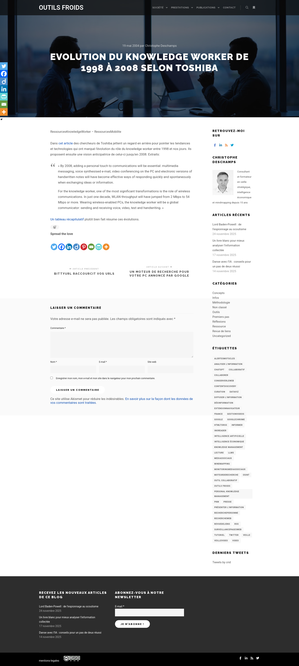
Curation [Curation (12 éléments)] (219, 392)
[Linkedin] (69, 243)
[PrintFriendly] (98, 243)
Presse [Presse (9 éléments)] (227, 502)
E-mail (103, 362)
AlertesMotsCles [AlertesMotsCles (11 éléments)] (224, 359)
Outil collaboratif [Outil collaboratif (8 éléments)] (225, 480)
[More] (106, 243)
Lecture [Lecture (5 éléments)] (219, 453)
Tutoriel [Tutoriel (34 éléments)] (219, 535)
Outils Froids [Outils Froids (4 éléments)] (222, 486)
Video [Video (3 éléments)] (235, 541)
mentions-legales (49, 660)
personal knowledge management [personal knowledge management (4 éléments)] (226, 493)
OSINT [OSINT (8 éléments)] (246, 475)
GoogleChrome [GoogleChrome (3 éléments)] (236, 419)
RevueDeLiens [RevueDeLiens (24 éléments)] (222, 524)
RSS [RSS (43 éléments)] (237, 524)
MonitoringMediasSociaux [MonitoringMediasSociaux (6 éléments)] (230, 469)
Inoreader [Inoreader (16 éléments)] (220, 431)
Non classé (219, 307)
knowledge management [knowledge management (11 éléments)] (228, 447)
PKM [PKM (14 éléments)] (216, 502)
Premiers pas (220, 317)
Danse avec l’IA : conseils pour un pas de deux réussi (70, 632)
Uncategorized (221, 336)
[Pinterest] (83, 243)
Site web (152, 362)
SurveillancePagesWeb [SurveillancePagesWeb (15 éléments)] (228, 529)
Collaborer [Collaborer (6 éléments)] (221, 375)
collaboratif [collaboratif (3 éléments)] (237, 370)
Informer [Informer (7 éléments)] (237, 425)
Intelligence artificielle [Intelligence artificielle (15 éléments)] (229, 436)
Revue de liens (221, 331)
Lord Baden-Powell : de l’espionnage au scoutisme (68, 606)
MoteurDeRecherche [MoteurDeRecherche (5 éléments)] (226, 475)
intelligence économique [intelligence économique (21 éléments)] (229, 442)
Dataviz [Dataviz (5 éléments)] (234, 392)
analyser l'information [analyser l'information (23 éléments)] (228, 364)
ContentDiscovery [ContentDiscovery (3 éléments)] (225, 386)
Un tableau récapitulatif (67, 219)
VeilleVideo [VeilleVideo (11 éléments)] (221, 541)
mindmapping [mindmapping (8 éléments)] (222, 464)
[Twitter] (54, 243)
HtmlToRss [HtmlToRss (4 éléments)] (220, 425)
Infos (215, 297)
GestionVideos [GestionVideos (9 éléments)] (235, 414)
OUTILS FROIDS (58, 7)
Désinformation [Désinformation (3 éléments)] (223, 403)
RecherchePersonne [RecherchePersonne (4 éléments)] (226, 513)
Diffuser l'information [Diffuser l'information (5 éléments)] (228, 397)
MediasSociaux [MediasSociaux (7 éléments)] (223, 458)
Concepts (218, 293)
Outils (216, 312)
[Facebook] (61, 243)
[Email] (91, 243)
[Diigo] (76, 243)
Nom (53, 362)
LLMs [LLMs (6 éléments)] (231, 453)
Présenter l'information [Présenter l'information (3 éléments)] (229, 507)
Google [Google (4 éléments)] (218, 419)
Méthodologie (221, 302)
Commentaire (58, 328)
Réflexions (219, 321)
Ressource (219, 326)
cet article (66, 143)
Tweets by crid (221, 562)
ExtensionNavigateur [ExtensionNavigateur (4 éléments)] (227, 408)
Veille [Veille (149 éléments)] (246, 535)
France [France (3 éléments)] (218, 414)
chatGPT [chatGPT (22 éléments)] (219, 370)
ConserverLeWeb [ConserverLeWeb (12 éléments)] (224, 381)
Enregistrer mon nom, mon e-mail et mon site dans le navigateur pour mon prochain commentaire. (105, 378)
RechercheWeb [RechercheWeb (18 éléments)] (222, 518)
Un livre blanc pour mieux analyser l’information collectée (228, 245)
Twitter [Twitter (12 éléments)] (234, 535)
